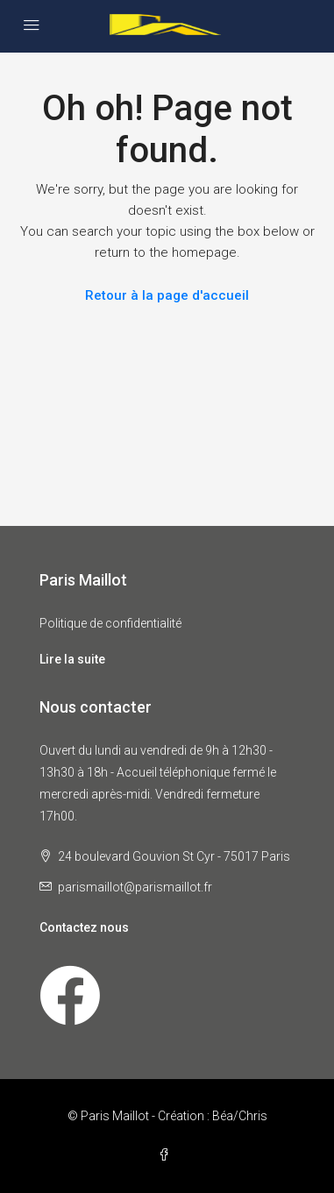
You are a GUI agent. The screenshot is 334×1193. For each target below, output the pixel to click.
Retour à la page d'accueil (167, 295)
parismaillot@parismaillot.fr (135, 887)
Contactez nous (84, 927)
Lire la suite (72, 659)
